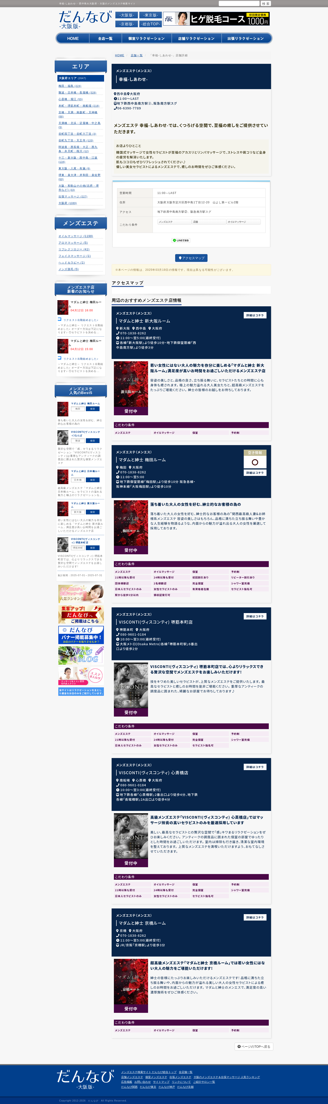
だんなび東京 (148, 1085)
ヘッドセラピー (72, 262)
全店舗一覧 (185, 1070)
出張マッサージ (73, 196)
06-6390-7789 (129, 106)
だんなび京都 (185, 1085)
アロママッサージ (73, 242)
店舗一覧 (137, 55)
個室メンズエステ (156, 1075)
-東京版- (151, 15)
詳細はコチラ (255, 313)
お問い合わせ (142, 1080)
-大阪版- (127, 15)
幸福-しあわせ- (133, 79)
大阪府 (68, 203)
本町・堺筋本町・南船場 (79, 105)
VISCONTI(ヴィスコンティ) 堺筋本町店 (156, 620)
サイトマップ (161, 1080)
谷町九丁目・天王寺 (76, 140)
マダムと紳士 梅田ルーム (142, 458)
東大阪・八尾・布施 (74, 168)
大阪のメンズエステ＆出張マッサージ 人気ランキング (227, 1075)
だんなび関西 (129, 1085)
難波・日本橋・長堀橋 (77, 92)
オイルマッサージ (76, 236)
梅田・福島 (70, 86)
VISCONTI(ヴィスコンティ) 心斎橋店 (154, 771)
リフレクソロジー (74, 249)
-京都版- (127, 24)
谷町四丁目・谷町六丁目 (77, 133)
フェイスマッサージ (75, 256)
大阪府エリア (72, 78)
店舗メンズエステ (132, 1075)
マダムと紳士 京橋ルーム (142, 921)
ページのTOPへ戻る (254, 1045)
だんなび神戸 (167, 1085)
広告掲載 (126, 1080)
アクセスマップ (191, 256)
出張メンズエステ (180, 1075)
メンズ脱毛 (69, 269)
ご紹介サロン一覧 (204, 1080)
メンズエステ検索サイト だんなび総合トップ (149, 1070)
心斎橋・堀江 (71, 99)
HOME (119, 55)
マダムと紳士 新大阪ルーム (144, 319)
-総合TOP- (150, 24)
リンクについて (181, 1080)
